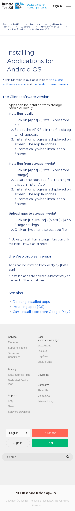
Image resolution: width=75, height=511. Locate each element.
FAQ (10, 400)
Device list (43, 374)
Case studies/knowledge (48, 338)
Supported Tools (17, 347)
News (11, 406)
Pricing (12, 369)
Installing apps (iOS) (28, 307)
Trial (50, 443)
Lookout (42, 350)
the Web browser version (50, 84)
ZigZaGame (44, 345)
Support (12, 395)
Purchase (50, 433)
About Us (43, 390)
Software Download (19, 411)
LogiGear (43, 356)
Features (13, 342)
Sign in (57, 6)
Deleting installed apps (31, 302)
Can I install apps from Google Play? (41, 312)
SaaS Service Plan (19, 374)
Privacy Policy (46, 401)
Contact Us (44, 395)
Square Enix (45, 361)
